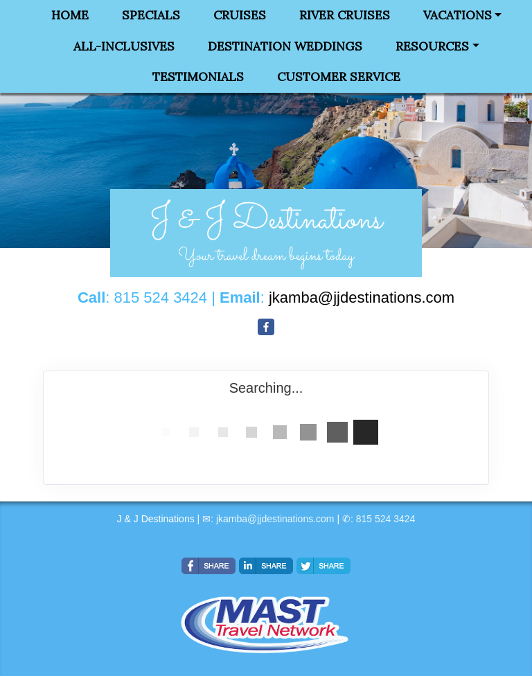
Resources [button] (432, 46)
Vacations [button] (457, 15)
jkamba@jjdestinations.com (275, 518)
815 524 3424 (386, 518)
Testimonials (198, 76)
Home (70, 15)
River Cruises (344, 15)
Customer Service (338, 76)
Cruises (239, 15)
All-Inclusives (124, 46)
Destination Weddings (285, 46)
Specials (151, 15)
